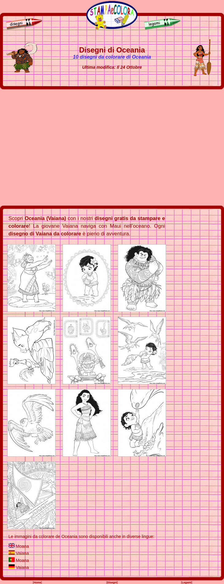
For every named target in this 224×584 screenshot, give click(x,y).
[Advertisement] (57, 147)
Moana (22, 546)
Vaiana (22, 553)
